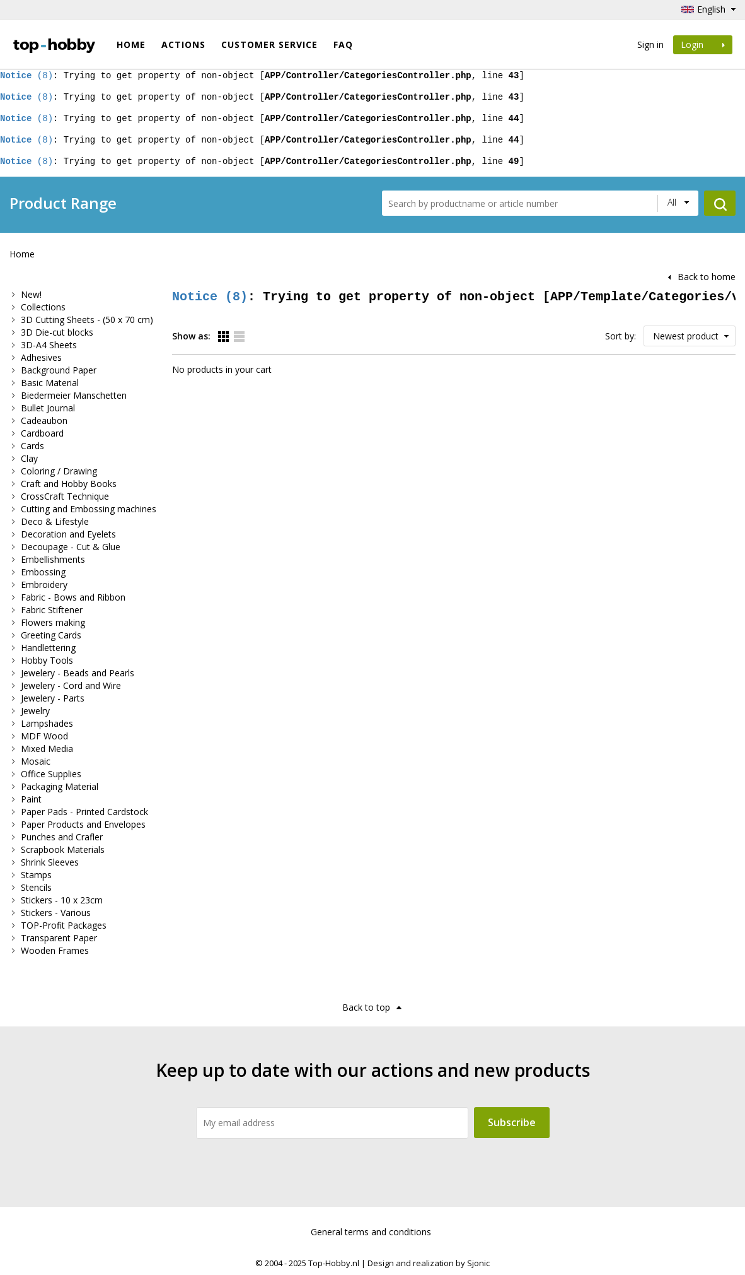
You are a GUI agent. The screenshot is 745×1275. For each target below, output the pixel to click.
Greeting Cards (51, 635)
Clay (29, 458)
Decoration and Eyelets (68, 534)
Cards (32, 446)
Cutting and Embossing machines (88, 509)
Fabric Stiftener (52, 610)
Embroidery (44, 584)
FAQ (343, 44)
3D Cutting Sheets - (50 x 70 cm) (87, 320)
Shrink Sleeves (50, 862)
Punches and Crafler (62, 837)
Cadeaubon (44, 420)
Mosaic (35, 761)
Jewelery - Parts (52, 698)
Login (703, 44)
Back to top (366, 1007)
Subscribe (512, 1122)
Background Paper (58, 370)
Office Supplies (51, 774)
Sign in (650, 44)
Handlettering (48, 648)
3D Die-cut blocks (57, 332)
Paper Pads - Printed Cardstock (84, 812)
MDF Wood (44, 736)
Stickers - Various (56, 913)
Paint (31, 799)
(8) (26, 75)
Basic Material (50, 383)
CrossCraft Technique (65, 496)
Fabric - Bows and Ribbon (73, 597)
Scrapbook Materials (63, 849)
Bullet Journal (48, 408)
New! (31, 294)
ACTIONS (183, 44)
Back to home (707, 277)
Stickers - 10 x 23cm (62, 900)
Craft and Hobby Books (69, 484)
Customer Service (269, 44)
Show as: (191, 336)
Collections (43, 307)
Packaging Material (59, 786)
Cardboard (42, 433)
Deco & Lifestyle (55, 521)
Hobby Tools (47, 660)
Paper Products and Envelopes (83, 824)
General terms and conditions (371, 1232)
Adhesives (41, 357)
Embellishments (53, 559)
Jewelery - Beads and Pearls (77, 673)
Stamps (36, 875)
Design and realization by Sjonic (428, 1263)
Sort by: (620, 336)
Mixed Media (47, 749)
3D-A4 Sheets (49, 345)
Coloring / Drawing (59, 471)
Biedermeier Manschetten (74, 395)
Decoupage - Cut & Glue (70, 547)
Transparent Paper (59, 938)
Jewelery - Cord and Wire (71, 685)
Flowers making (53, 622)
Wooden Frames (55, 950)
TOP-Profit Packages (64, 925)
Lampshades (47, 723)
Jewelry (35, 711)
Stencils (36, 887)
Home (131, 44)
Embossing (43, 572)
